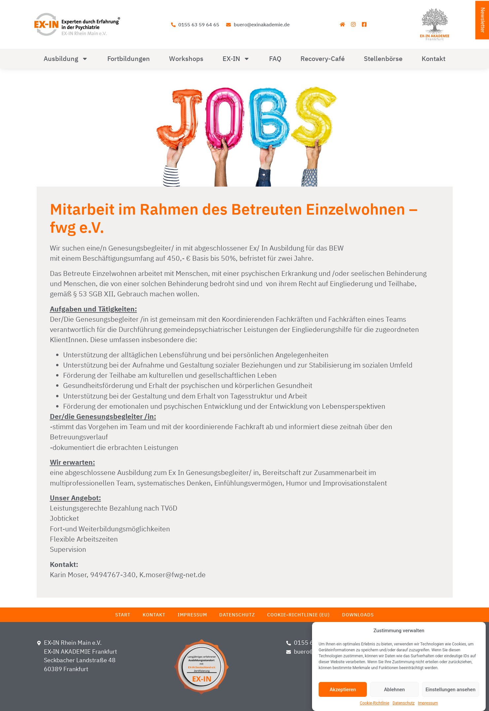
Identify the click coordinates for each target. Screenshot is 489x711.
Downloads (358, 614)
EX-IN (236, 58)
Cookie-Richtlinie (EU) (298, 614)
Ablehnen (394, 690)
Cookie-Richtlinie (374, 703)
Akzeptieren (343, 690)
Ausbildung (66, 58)
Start (122, 614)
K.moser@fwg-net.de (172, 574)
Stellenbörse (383, 58)
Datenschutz (404, 703)
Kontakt (433, 58)
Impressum (428, 703)
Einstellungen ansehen (450, 690)
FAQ (275, 58)
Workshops (186, 58)
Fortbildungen (128, 58)
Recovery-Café (322, 58)
